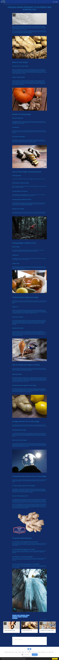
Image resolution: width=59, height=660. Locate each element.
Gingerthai (27, 615)
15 (5, 623)
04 (23, 623)
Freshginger (20, 616)
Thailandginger (15, 616)
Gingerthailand (23, 615)
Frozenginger (14, 615)
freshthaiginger (15, 618)
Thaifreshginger (25, 616)
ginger (18, 615)
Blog (10, 4)
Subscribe (35, 654)
